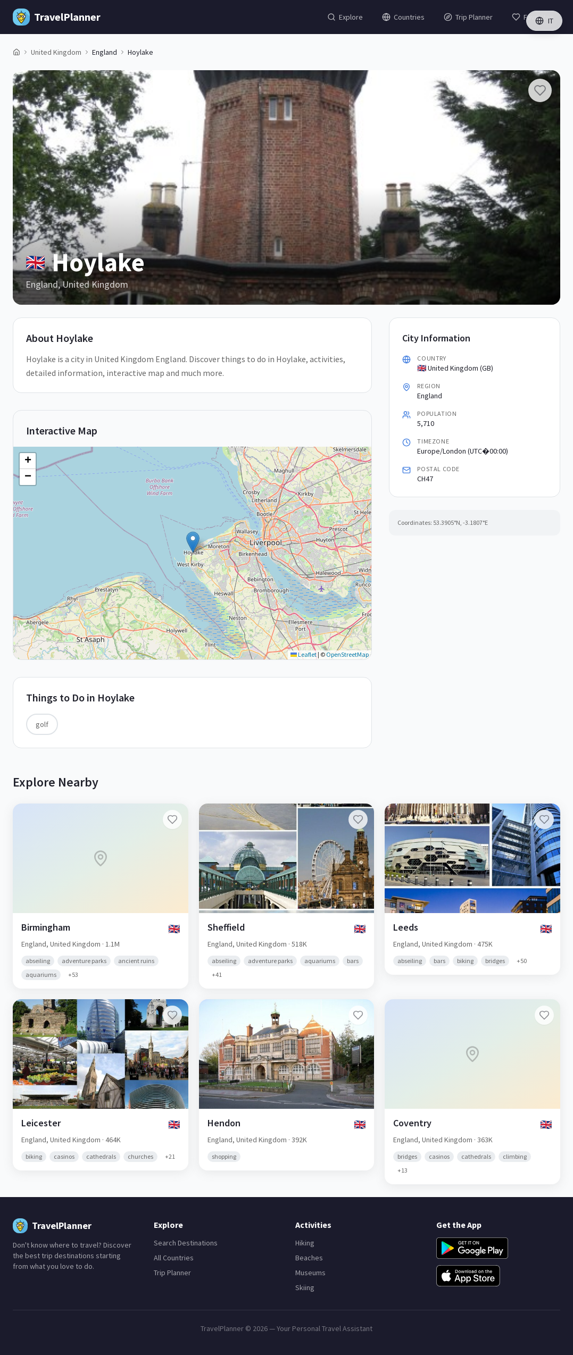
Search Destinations (186, 1243)
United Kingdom (56, 52)
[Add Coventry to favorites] (544, 1015)
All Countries (174, 1257)
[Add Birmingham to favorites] (172, 819)
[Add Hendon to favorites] (358, 1015)
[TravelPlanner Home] (57, 17)
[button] (193, 542)
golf (42, 724)
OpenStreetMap (347, 654)
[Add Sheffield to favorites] (358, 819)
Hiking (304, 1243)
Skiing (304, 1287)
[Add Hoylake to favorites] (540, 90)
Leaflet (303, 654)
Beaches (309, 1257)
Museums (310, 1272)
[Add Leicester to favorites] (172, 1015)
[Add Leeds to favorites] (544, 819)
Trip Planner (172, 1272)
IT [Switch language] (544, 21)
